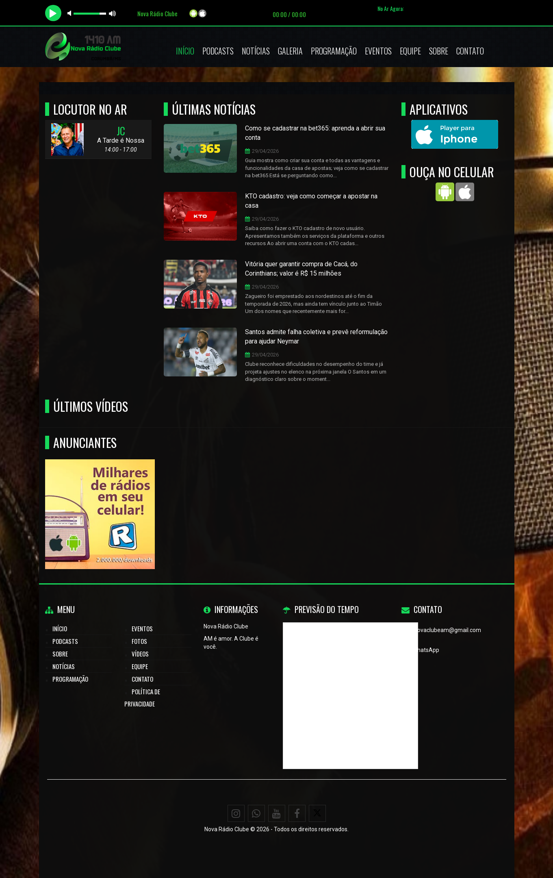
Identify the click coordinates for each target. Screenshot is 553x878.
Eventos (378, 51)
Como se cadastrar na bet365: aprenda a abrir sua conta (315, 132)
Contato (470, 51)
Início (185, 51)
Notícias (256, 51)
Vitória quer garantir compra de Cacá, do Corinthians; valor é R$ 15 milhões (301, 268)
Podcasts (218, 51)
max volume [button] (112, 13)
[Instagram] (236, 813)
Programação (334, 51)
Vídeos (140, 653)
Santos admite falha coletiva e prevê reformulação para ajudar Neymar (316, 336)
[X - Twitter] (317, 813)
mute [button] (70, 13)
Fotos (139, 641)
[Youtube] (276, 813)
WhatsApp (425, 650)
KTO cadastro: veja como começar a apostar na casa (311, 200)
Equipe (410, 51)
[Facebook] (297, 813)
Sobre (438, 51)
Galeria (290, 51)
